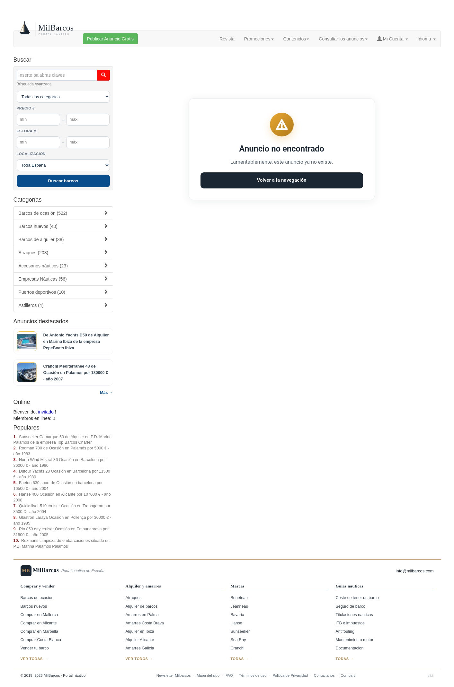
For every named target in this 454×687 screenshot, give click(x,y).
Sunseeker (240, 631)
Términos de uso (253, 675)
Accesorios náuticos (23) (63, 265)
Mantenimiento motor (354, 640)
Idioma (427, 38)
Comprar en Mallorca (39, 615)
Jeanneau (239, 606)
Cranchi (238, 648)
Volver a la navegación (281, 180)
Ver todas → (34, 659)
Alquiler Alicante (140, 640)
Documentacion (350, 648)
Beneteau (239, 598)
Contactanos (324, 675)
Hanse (236, 623)
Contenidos (296, 38)
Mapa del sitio (208, 675)
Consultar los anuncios (343, 38)
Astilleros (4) (63, 305)
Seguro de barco (350, 606)
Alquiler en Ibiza (140, 631)
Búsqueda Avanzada (34, 84)
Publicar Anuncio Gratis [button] (110, 38)
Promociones (259, 38)
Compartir (349, 675)
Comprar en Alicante (39, 623)
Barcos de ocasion (37, 598)
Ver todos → (139, 659)
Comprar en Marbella (39, 631)
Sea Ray (238, 640)
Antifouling (345, 631)
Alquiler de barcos (142, 606)
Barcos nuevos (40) (63, 226)
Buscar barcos (63, 180)
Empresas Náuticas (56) (63, 279)
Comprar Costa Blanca (41, 640)
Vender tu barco (35, 648)
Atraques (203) (63, 252)
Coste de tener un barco (357, 598)
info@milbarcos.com (415, 571)
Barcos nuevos (34, 606)
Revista (227, 38)
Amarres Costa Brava (145, 623)
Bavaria (237, 615)
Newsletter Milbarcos (173, 675)
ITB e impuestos (350, 623)
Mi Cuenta (392, 38)
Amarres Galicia (140, 648)
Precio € (26, 108)
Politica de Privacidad (290, 675)
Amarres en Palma (142, 615)
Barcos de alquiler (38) (63, 239)
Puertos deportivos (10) (63, 292)
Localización (31, 154)
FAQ (229, 675)
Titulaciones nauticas (354, 615)
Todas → (240, 659)
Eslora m (27, 131)
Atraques (134, 598)
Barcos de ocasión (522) (63, 213)
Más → (106, 392)
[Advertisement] (282, 68)
